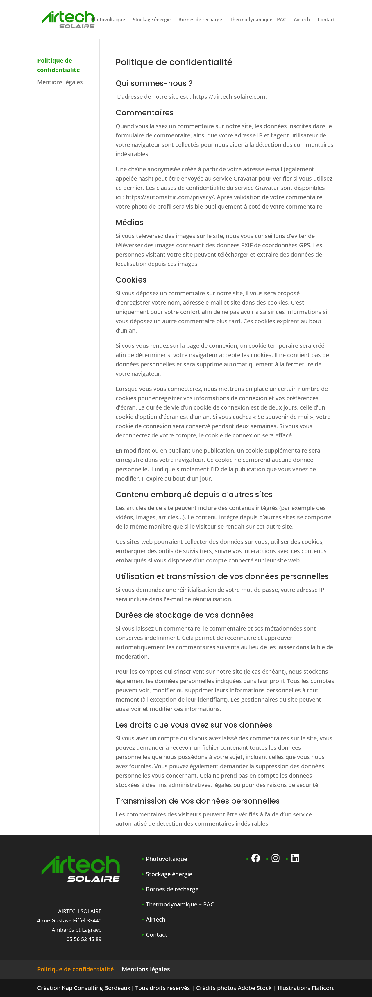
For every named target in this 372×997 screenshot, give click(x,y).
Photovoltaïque (108, 20)
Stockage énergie (152, 20)
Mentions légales (60, 82)
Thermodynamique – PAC (258, 20)
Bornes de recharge (200, 20)
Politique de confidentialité (75, 969)
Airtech (302, 20)
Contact (326, 20)
